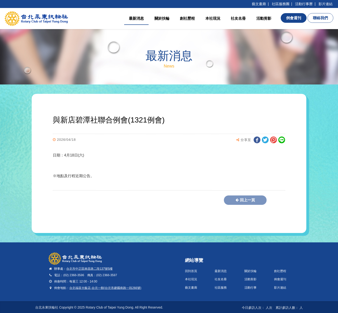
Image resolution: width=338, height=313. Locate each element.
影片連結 (326, 4)
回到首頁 (201, 271)
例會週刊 (271, 277)
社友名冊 (238, 18)
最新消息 (136, 18)
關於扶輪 (161, 18)
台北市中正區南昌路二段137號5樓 (92, 269)
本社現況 (212, 18)
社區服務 (224, 284)
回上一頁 (231, 200)
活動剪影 (263, 18)
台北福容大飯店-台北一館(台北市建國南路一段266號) (104, 284)
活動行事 (248, 284)
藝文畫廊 (259, 4)
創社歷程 (187, 18)
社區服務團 (280, 4)
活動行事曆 (304, 4)
